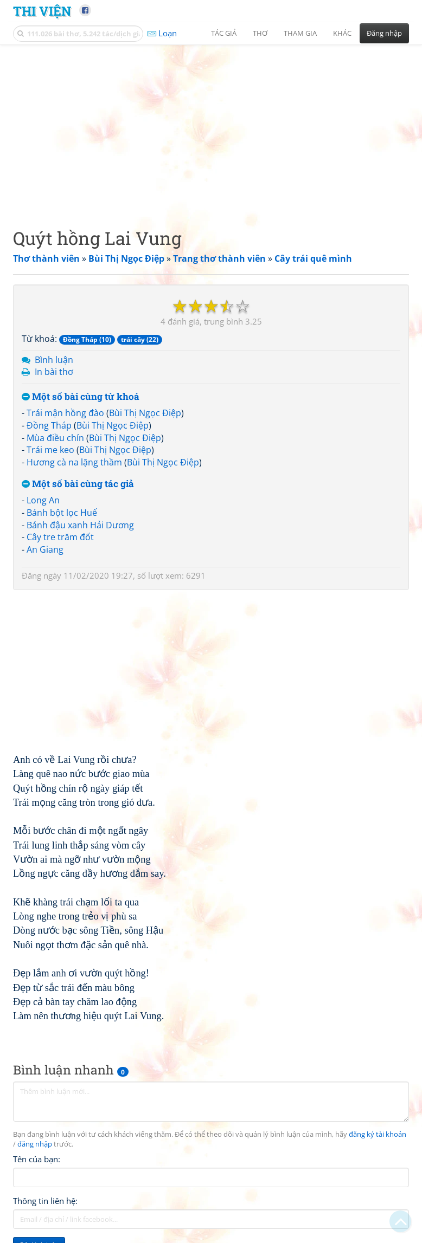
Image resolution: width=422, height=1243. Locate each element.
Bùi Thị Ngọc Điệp (145, 413)
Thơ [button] (260, 33)
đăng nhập (34, 1144)
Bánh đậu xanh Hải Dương (80, 525)
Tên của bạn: (36, 1159)
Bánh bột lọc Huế (62, 513)
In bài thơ (54, 372)
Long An (43, 500)
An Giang (45, 549)
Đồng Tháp (49, 425)
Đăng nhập (384, 33)
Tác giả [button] (223, 33)
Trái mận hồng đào (65, 413)
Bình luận (54, 360)
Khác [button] (342, 33)
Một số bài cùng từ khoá (80, 397)
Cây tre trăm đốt (60, 537)
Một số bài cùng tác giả (78, 484)
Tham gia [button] (300, 33)
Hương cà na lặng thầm (74, 462)
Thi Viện (42, 10)
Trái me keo (50, 450)
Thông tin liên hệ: (45, 1200)
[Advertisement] (211, 127)
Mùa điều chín (55, 438)
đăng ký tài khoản (377, 1134)
